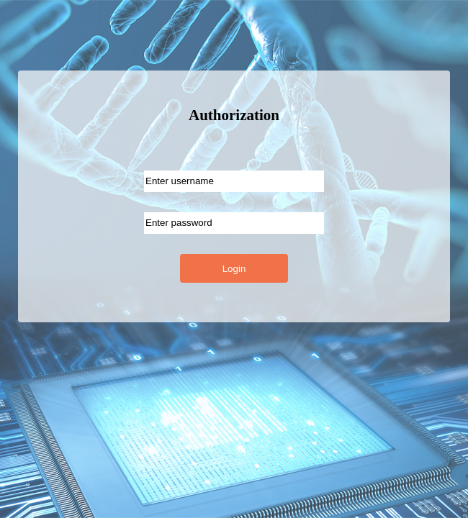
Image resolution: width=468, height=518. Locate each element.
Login (234, 268)
